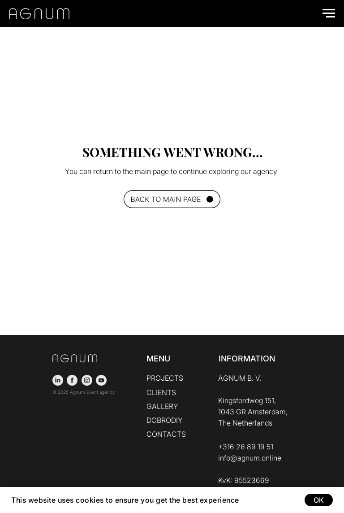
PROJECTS (164, 378)
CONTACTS (166, 434)
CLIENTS (161, 392)
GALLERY (162, 406)
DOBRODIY (164, 420)
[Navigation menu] (328, 13)
